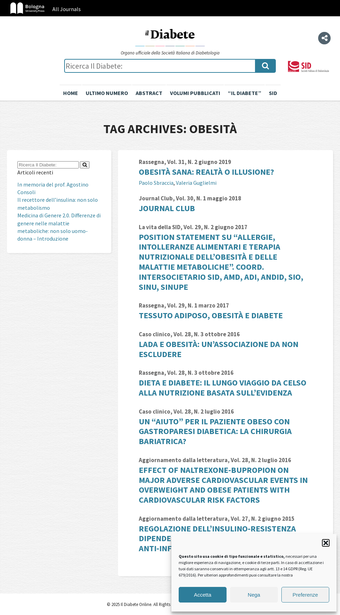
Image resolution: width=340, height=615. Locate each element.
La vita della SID (159, 227)
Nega (254, 595)
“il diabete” (244, 92)
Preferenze (305, 595)
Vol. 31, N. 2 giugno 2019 (199, 162)
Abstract (149, 92)
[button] (325, 542)
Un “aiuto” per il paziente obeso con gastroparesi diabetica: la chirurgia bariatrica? (215, 431)
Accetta (202, 595)
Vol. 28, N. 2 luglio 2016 (203, 411)
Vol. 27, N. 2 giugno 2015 (263, 518)
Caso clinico (154, 334)
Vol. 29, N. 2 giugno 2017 (215, 227)
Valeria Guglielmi (196, 182)
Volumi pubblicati (195, 92)
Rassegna (151, 162)
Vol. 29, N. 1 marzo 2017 (198, 305)
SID (273, 92)
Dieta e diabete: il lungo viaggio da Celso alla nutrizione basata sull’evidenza (222, 387)
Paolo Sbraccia (156, 182)
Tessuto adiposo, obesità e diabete (211, 315)
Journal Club (156, 198)
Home (70, 92)
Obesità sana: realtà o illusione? (206, 171)
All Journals (66, 9)
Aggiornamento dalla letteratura (183, 460)
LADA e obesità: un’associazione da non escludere (218, 349)
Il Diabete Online (170, 37)
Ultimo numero (107, 92)
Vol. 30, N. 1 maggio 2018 (208, 198)
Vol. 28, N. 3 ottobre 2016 (206, 334)
